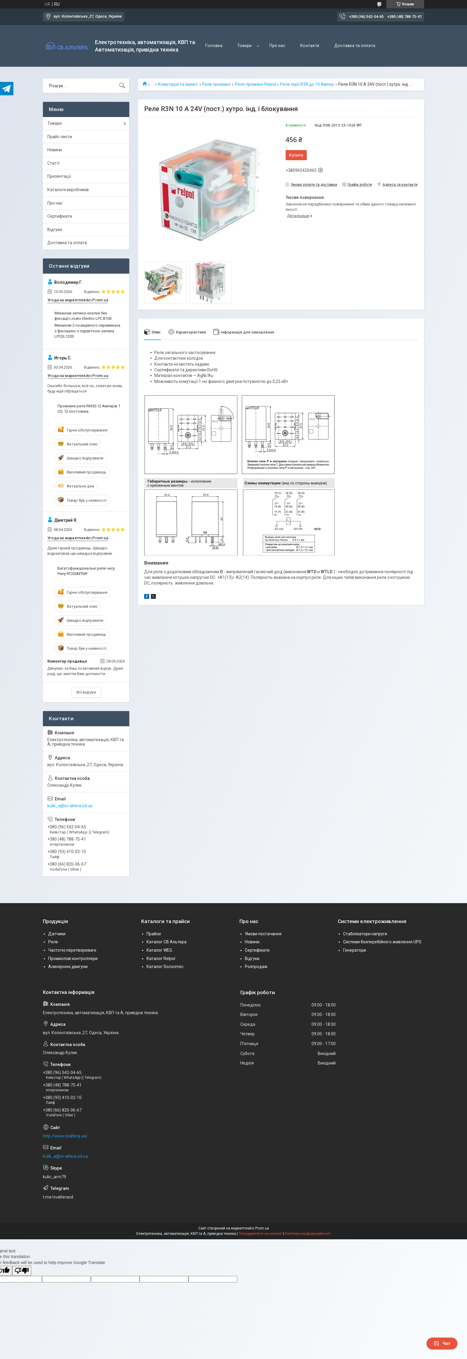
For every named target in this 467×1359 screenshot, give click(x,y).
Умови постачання (263, 933)
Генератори (354, 950)
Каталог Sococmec (165, 966)
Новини (54, 149)
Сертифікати (59, 216)
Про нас (277, 45)
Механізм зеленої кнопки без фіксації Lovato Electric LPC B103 (83, 316)
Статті (53, 163)
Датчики (57, 933)
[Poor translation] (21, 1271)
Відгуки (54, 229)
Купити (296, 155)
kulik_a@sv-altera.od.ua (69, 805)
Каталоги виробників (68, 189)
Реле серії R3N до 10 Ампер (307, 84)
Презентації (59, 176)
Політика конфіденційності (308, 1234)
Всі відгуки (86, 692)
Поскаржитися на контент (260, 1234)
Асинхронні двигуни (68, 966)
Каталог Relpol (161, 958)
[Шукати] (122, 86)
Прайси (154, 933)
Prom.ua (262, 1228)
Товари (244, 45)
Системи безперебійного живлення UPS (382, 941)
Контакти (309, 45)
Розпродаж (256, 966)
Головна (213, 45)
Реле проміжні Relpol (255, 84)
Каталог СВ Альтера (166, 941)
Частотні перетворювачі (72, 950)
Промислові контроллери (73, 958)
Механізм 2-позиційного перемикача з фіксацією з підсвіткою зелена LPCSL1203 (87, 330)
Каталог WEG (159, 950)
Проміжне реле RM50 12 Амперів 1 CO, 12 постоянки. (88, 409)
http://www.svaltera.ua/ (65, 1136)
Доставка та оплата (354, 45)
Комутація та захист (178, 84)
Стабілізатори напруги (365, 933)
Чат (442, 1343)
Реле (53, 941)
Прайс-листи (59, 136)
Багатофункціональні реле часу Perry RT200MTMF (86, 571)
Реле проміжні (216, 84)
